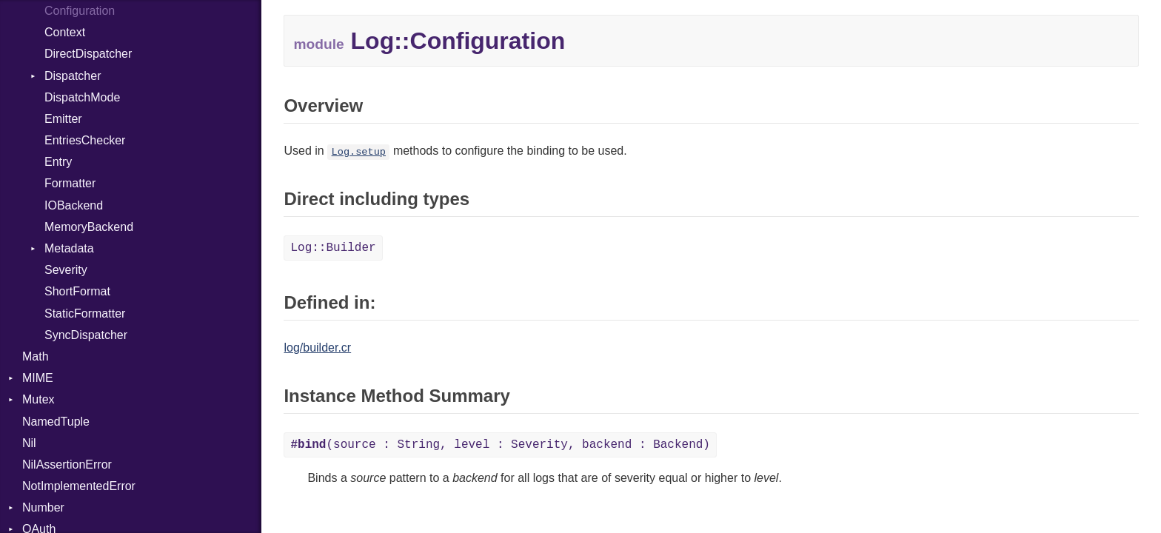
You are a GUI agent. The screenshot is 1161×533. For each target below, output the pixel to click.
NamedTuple (56, 421)
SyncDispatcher (85, 335)
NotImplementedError (78, 486)
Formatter (70, 183)
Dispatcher (72, 76)
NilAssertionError (67, 464)
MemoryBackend (88, 227)
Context (64, 32)
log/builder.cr (317, 347)
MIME (37, 378)
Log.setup (359, 152)
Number (43, 507)
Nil (29, 443)
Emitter (63, 119)
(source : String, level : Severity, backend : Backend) (500, 445)
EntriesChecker (84, 140)
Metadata (69, 248)
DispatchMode (82, 97)
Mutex (38, 399)
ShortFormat (77, 291)
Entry (58, 161)
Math (35, 356)
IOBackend (73, 205)
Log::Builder (332, 248)
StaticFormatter (84, 313)
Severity (65, 270)
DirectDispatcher (88, 53)
